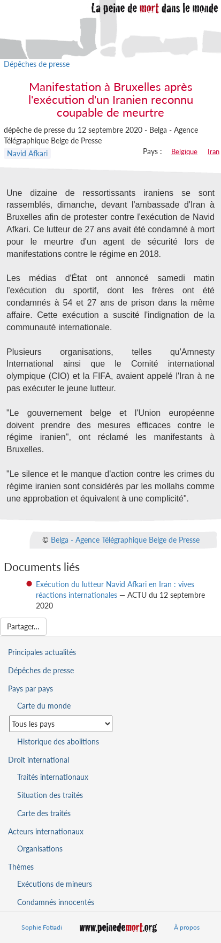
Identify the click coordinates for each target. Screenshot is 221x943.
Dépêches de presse (37, 64)
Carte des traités (44, 813)
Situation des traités (50, 795)
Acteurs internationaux (45, 831)
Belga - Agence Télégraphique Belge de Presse (125, 539)
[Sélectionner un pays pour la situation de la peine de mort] (60, 724)
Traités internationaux (52, 776)
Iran (213, 151)
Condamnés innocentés (55, 902)
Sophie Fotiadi (41, 927)
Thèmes (21, 866)
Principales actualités (42, 652)
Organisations (40, 848)
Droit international (38, 759)
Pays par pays (30, 688)
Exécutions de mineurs (54, 883)
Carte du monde (44, 705)
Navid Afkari (27, 153)
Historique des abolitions (58, 741)
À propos (187, 927)
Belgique (184, 151)
